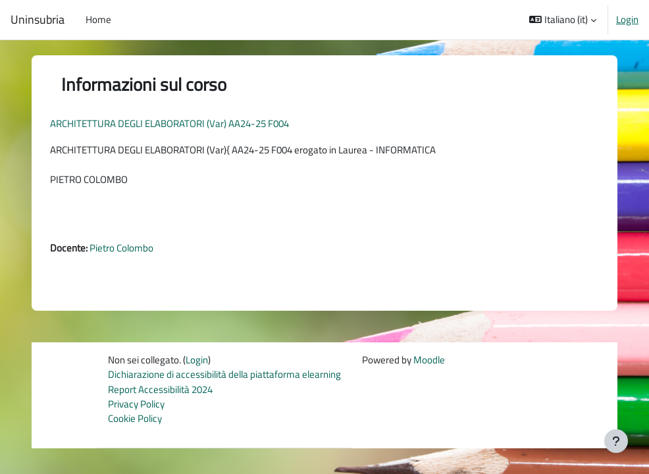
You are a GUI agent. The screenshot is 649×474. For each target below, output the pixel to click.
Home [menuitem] (98, 19)
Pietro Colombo (121, 247)
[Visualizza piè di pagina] (616, 441)
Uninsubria (38, 19)
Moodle (429, 359)
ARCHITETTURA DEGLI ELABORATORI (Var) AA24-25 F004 (169, 123)
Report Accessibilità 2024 (160, 389)
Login (627, 20)
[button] (563, 20)
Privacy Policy (136, 403)
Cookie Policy (135, 418)
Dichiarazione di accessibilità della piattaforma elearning (224, 374)
